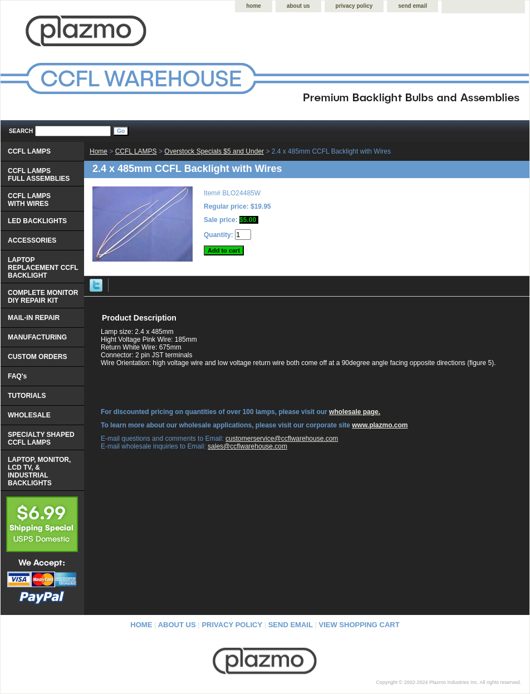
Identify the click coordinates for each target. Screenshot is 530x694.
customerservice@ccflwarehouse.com (281, 438)
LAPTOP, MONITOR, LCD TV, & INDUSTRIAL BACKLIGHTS (39, 471)
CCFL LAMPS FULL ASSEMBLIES (39, 175)
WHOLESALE (29, 415)
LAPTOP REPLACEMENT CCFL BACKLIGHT (43, 267)
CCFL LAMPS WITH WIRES (29, 200)
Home (98, 151)
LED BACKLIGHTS (37, 221)
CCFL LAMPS (136, 151)
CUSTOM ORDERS (37, 357)
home (253, 6)
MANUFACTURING (37, 337)
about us (298, 6)
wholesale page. (354, 412)
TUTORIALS (27, 396)
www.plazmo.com (380, 425)
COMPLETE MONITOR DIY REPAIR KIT (43, 296)
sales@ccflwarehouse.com (247, 446)
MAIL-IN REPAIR (34, 318)
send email (412, 6)
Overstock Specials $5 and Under (214, 151)
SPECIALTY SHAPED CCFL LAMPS (41, 438)
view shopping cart (359, 625)
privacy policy (354, 6)
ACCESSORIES (32, 240)
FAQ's (17, 376)
